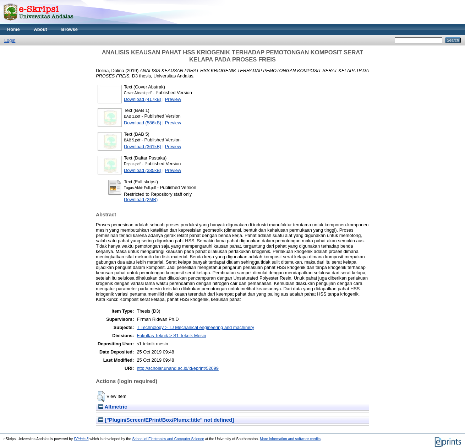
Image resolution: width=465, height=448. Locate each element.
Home (13, 29)
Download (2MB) (141, 199)
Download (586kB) (142, 122)
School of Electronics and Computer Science (168, 439)
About (40, 29)
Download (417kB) (142, 99)
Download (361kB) (142, 146)
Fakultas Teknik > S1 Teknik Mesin (171, 335)
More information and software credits (290, 439)
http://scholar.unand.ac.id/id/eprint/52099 (178, 368)
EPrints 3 (81, 439)
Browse (69, 29)
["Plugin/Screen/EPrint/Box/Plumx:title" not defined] (166, 420)
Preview (173, 99)
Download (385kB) (142, 170)
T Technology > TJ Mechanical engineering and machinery (195, 327)
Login (9, 40)
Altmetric (112, 407)
